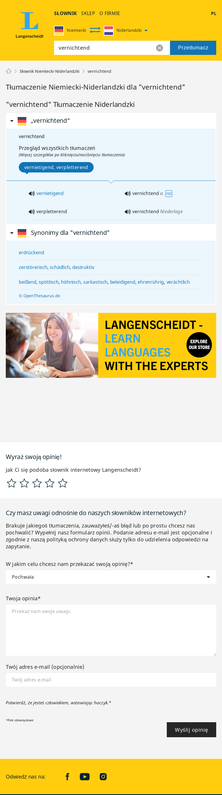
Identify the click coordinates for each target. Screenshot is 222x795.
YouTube (89, 776)
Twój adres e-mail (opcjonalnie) (45, 666)
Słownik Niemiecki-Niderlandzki (49, 71)
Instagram (108, 776)
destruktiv (83, 267)
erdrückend (31, 252)
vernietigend (50, 193)
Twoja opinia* (23, 598)
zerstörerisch (33, 267)
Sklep (88, 13)
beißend (27, 282)
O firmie (109, 13)
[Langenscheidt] (9, 71)
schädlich (60, 267)
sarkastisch (95, 282)
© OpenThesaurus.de (39, 295)
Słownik (65, 13)
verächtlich (178, 282)
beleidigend (122, 282)
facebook (72, 776)
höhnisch (71, 282)
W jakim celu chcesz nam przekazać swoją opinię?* (70, 563)
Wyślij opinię (191, 729)
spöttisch (49, 282)
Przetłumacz (193, 48)
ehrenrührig (151, 282)
